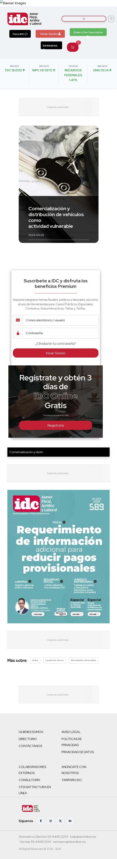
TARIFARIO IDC (72, 780)
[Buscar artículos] (84, 19)
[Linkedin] (70, 821)
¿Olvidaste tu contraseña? (55, 343)
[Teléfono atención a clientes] (43, 837)
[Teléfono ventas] (35, 842)
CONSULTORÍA (29, 780)
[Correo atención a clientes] (83, 837)
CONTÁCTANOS (30, 746)
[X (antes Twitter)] (60, 821)
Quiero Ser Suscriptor (88, 33)
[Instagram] (51, 821)
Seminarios (50, 46)
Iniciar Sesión (50, 34)
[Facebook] (41, 821)
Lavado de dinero (54, 660)
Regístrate (55, 425)
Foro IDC (20, 34)
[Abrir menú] (111, 19)
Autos (35, 660)
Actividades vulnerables (83, 660)
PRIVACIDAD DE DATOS (78, 752)
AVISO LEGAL (71, 732)
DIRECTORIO (28, 739)
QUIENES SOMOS (31, 732)
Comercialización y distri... (26, 452)
